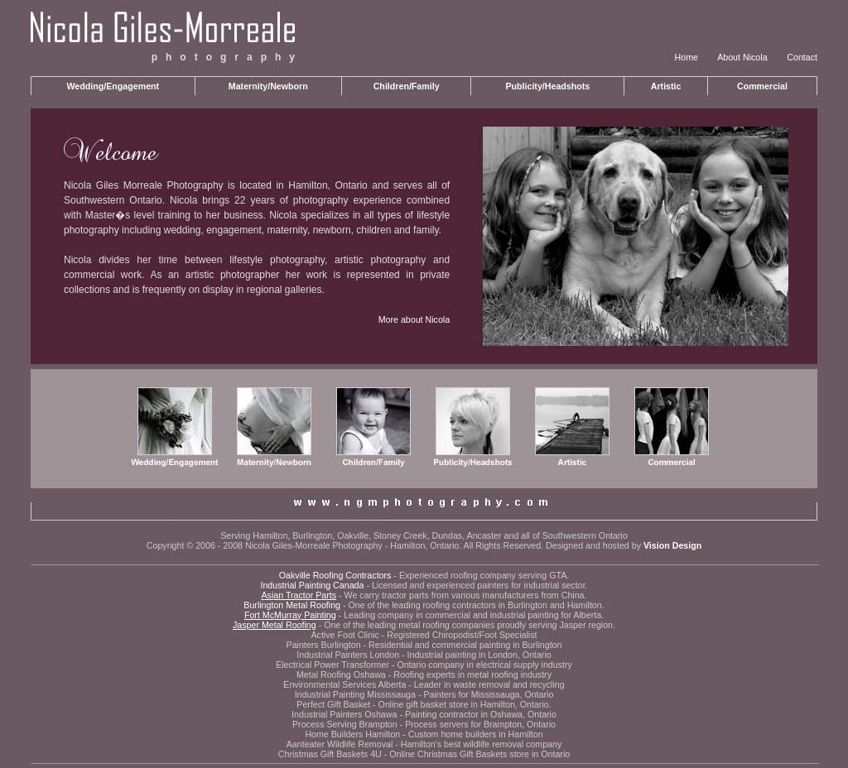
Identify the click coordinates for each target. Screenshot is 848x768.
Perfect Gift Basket (333, 704)
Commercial (762, 86)
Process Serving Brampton (345, 724)
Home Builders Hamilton (352, 734)
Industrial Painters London (347, 655)
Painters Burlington (324, 645)
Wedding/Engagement (112, 86)
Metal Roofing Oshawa (341, 674)
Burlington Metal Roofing (291, 605)
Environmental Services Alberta (344, 684)
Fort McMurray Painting (290, 615)
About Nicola (742, 57)
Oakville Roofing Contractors (335, 575)
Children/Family (406, 86)
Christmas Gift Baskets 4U (330, 754)
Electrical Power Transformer (332, 665)
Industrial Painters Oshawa (344, 714)
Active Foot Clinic (344, 635)
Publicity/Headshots (547, 86)
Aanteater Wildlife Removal (340, 744)
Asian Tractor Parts (298, 595)
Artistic (666, 86)
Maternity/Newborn (268, 86)
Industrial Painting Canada (312, 585)
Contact (802, 57)
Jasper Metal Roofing (274, 625)
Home (686, 57)
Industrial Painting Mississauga (355, 694)
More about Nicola (414, 319)
